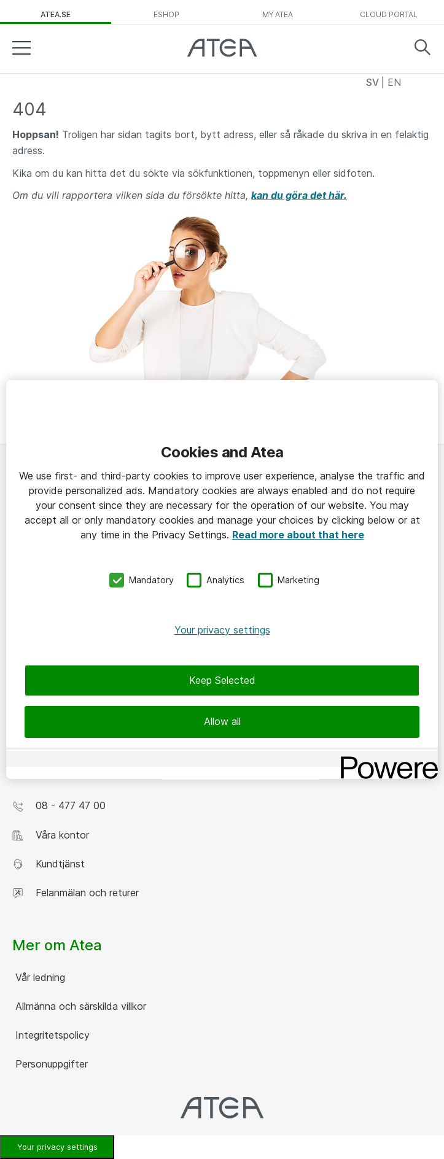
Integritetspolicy (51, 1035)
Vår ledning (38, 977)
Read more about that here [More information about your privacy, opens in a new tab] (298, 535)
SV (373, 82)
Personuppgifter (50, 1064)
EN (394, 82)
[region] (222, 579)
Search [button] (422, 47)
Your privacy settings (222, 630)
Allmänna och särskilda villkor (79, 1006)
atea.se (56, 14)
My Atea (277, 14)
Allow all (222, 721)
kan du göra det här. (299, 195)
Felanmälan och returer (75, 892)
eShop (166, 14)
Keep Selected (222, 680)
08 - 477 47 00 (59, 805)
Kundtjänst (48, 864)
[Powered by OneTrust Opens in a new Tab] (385, 759)
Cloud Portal (389, 14)
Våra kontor (50, 835)
